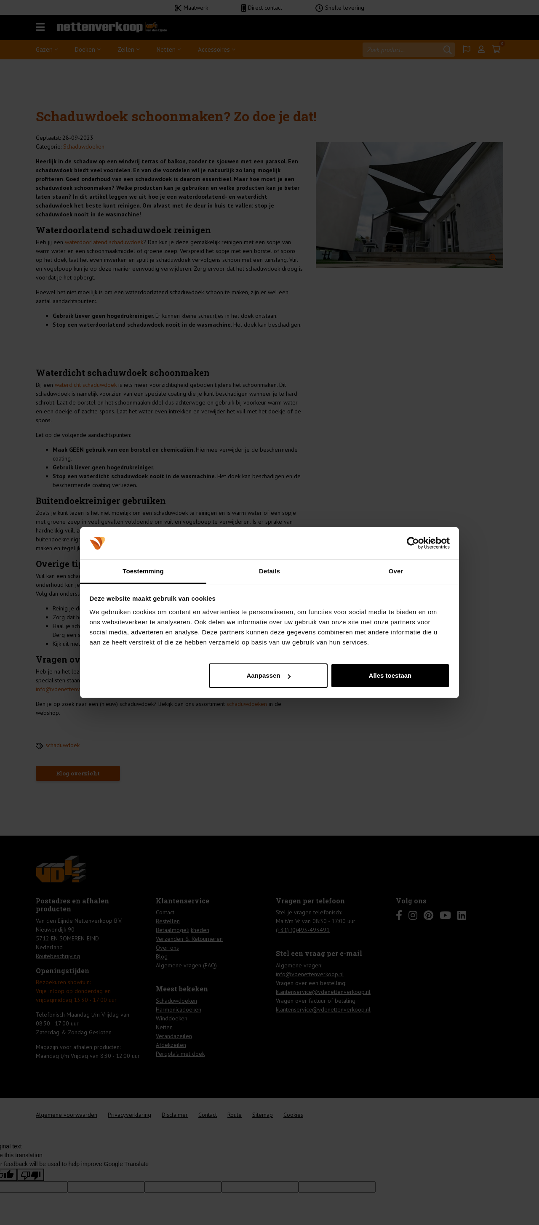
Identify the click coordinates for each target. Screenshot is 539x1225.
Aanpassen (269, 675)
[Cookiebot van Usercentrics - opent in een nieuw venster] (413, 543)
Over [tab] (396, 571)
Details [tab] (269, 571)
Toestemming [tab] (143, 571)
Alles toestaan (390, 675)
